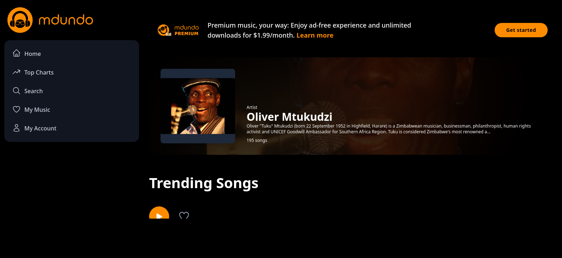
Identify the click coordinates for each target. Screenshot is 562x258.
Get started (521, 30)
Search (27, 90)
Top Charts (33, 71)
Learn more (314, 35)
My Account (34, 128)
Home (26, 53)
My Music (31, 109)
